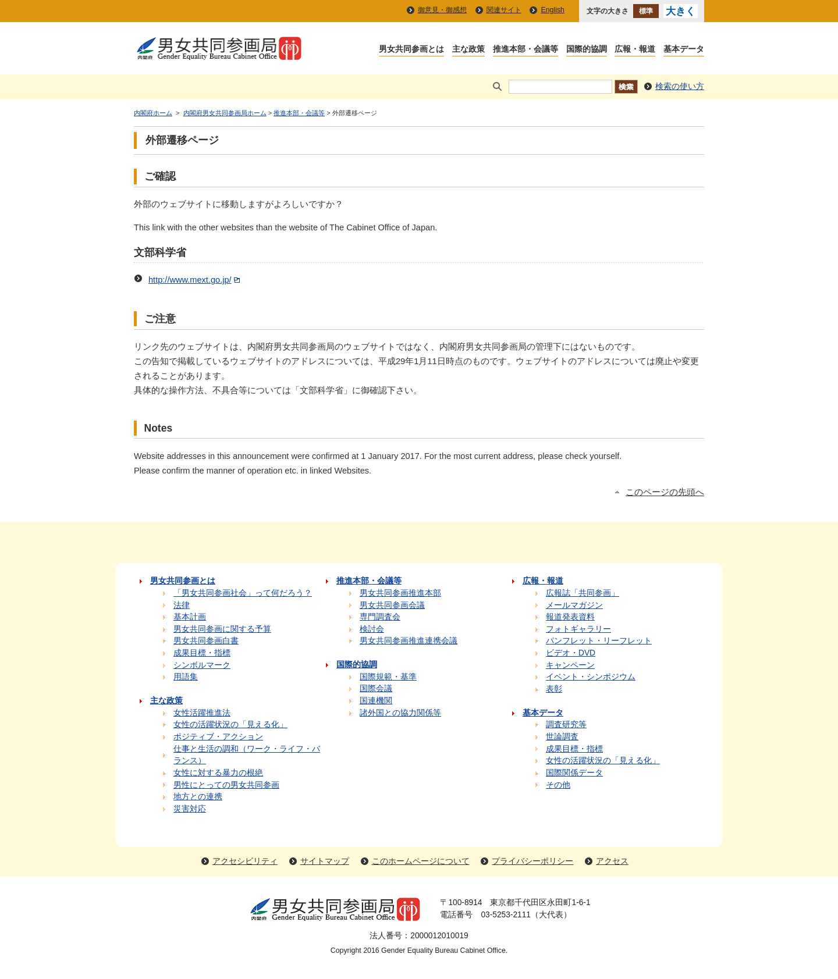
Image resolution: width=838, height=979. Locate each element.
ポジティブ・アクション (218, 736)
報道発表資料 (570, 617)
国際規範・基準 (388, 676)
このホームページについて (421, 861)
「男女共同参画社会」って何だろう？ (242, 593)
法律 (181, 605)
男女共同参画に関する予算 (222, 629)
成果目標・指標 (201, 653)
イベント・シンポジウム (590, 676)
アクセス (612, 861)
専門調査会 (380, 617)
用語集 (185, 676)
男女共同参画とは (411, 49)
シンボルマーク (201, 665)
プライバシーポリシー (532, 861)
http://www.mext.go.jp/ (195, 279)
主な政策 (468, 49)
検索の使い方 (679, 86)
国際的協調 (586, 49)
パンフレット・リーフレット (599, 640)
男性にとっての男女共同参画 (226, 785)
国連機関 (376, 700)
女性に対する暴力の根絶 (218, 772)
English (552, 10)
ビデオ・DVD (570, 653)
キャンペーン (570, 665)
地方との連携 (197, 796)
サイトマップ (324, 861)
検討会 (372, 629)
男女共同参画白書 (206, 640)
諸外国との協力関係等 (400, 713)
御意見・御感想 (442, 10)
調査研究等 (566, 724)
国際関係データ (574, 772)
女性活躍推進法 (201, 713)
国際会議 (376, 688)
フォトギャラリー (578, 629)
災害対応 (189, 808)
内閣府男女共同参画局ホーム (225, 112)
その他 (558, 785)
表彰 (554, 689)
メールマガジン (574, 605)
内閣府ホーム (153, 112)
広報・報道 (635, 49)
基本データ (683, 49)
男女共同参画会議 (392, 605)
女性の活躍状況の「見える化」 (230, 724)
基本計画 (189, 617)
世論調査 (562, 736)
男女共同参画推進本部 (400, 593)
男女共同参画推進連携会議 (408, 640)
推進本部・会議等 (525, 49)
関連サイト (504, 10)
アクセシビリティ (245, 861)
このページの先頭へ (665, 492)
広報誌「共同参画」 (582, 593)
